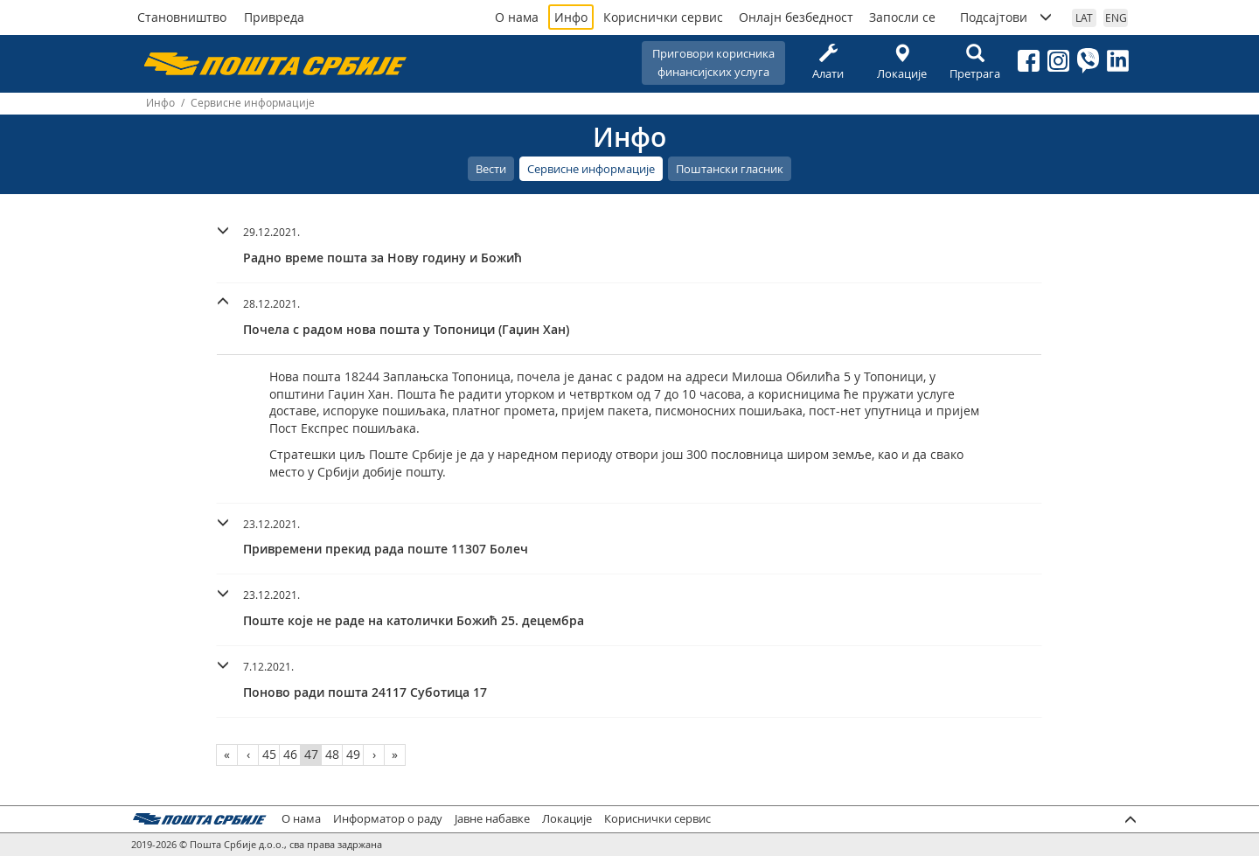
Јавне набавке (492, 818)
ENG (1116, 17)
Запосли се (902, 17)
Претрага (975, 62)
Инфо (571, 17)
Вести (491, 169)
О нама (517, 17)
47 (311, 754)
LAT (1084, 17)
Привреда (274, 17)
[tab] (629, 247)
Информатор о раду (387, 818)
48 (332, 754)
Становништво (181, 17)
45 (269, 754)
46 (290, 754)
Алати (828, 62)
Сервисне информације (591, 169)
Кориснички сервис (663, 17)
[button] (629, 242)
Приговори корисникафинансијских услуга (713, 62)
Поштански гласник (729, 169)
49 (353, 754)
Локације (901, 62)
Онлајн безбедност (796, 17)
